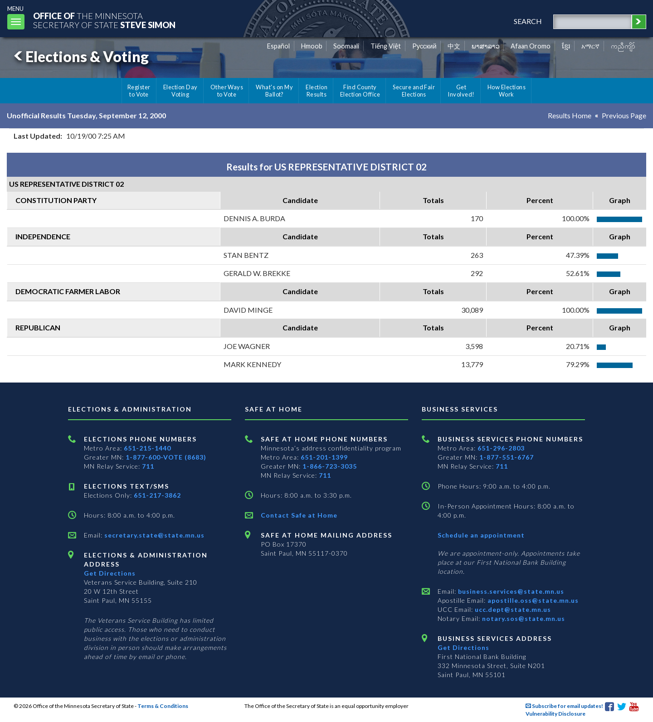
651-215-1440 (147, 448)
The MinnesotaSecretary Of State (104, 20)
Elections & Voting (80, 56)
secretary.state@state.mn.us (153, 535)
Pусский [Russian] (424, 46)
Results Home (569, 115)
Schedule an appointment (481, 535)
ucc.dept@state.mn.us (512, 609)
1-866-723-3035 (329, 466)
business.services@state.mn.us (510, 591)
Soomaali (346, 46)
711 (148, 466)
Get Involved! (461, 90)
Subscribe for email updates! (564, 706)
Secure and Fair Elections (414, 90)
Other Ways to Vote (227, 90)
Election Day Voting (180, 90)
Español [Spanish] (278, 46)
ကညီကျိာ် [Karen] (623, 46)
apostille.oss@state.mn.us (532, 600)
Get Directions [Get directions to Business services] (463, 647)
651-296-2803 (501, 448)
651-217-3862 (157, 495)
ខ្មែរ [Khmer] (566, 46)
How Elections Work (506, 90)
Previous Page (624, 115)
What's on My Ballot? (274, 90)
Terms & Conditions (162, 706)
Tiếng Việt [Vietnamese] (385, 46)
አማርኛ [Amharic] (590, 46)
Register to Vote (139, 90)
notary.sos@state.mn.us (522, 618)
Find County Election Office (360, 90)
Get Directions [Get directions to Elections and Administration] (110, 573)
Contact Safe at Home (299, 515)
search (528, 21)
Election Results (316, 90)
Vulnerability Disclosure (555, 713)
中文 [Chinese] (454, 46)
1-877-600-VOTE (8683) (166, 457)
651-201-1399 (324, 457)
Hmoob (311, 46)
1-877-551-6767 (506, 457)
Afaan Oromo (531, 46)
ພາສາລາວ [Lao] (486, 46)
